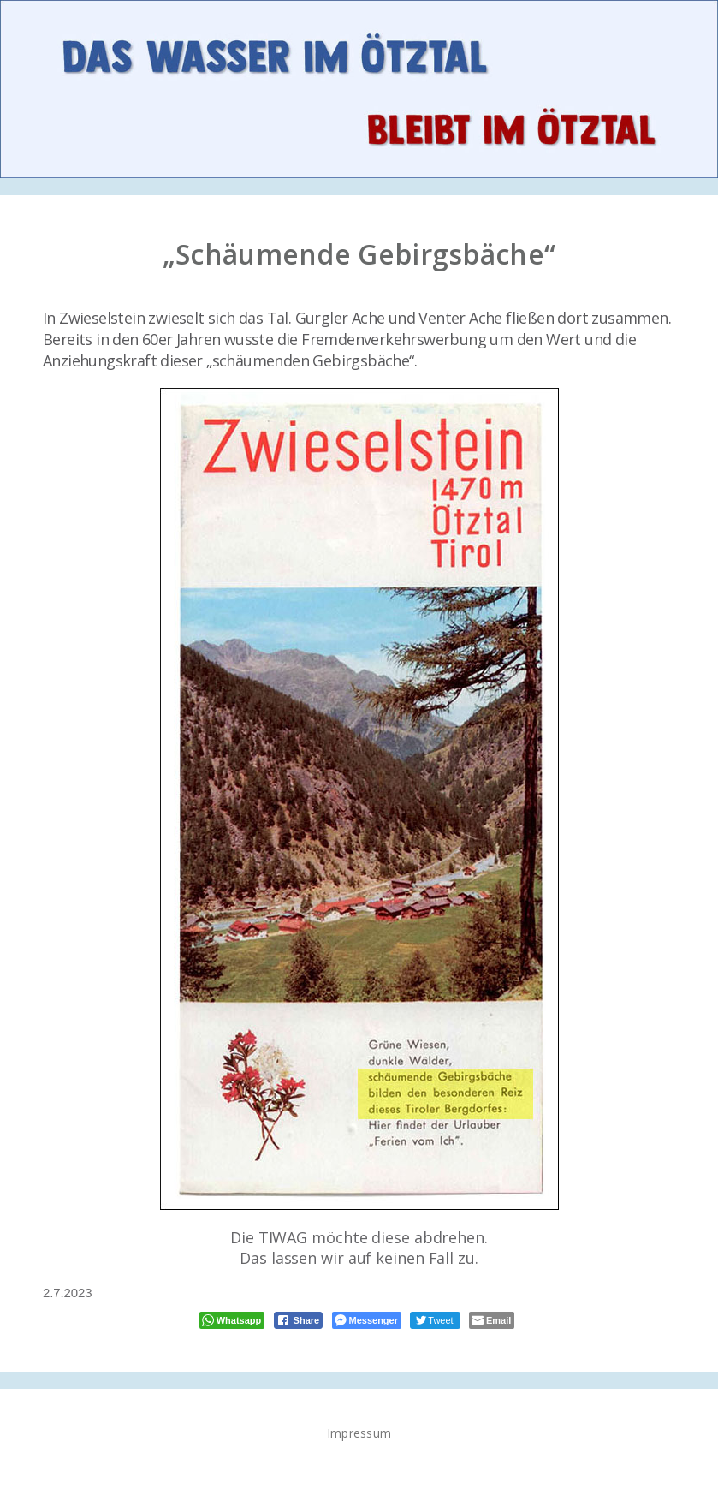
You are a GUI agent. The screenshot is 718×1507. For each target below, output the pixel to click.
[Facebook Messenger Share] (366, 1320)
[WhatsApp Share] (232, 1320)
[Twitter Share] (435, 1320)
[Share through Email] (491, 1320)
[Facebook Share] (298, 1320)
